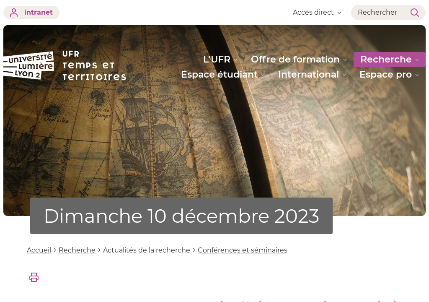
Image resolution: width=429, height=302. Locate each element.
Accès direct (317, 12)
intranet (31, 12)
